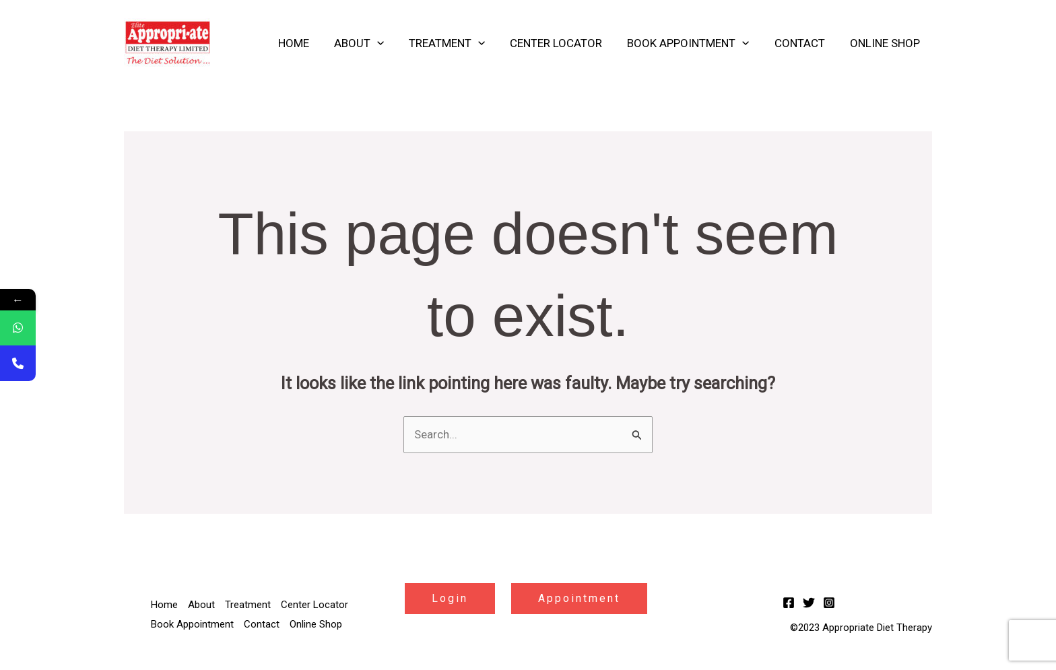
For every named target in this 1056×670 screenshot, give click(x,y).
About (370, 43)
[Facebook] (789, 603)
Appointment (579, 598)
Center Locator (563, 43)
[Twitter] (809, 603)
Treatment (456, 43)
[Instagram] (829, 603)
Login (450, 598)
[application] (388, 43)
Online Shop (886, 43)
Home (306, 43)
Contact (802, 43)
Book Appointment (693, 43)
